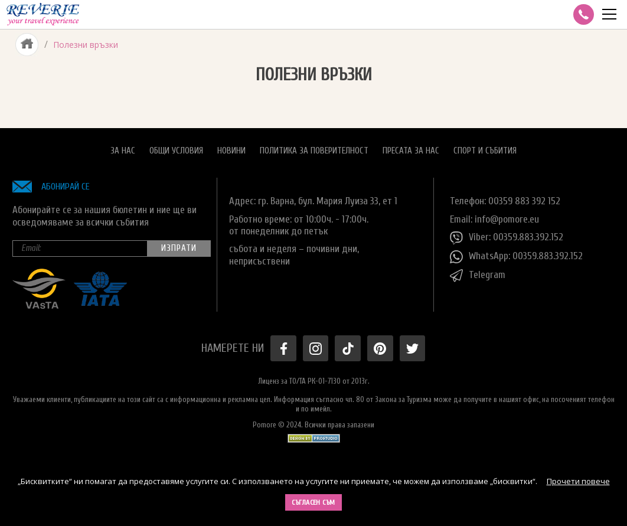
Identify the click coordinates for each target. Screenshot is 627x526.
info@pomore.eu (507, 219)
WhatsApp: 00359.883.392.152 (516, 256)
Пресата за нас (411, 151)
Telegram (477, 275)
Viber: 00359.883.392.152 (506, 237)
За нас (122, 151)
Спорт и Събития (485, 151)
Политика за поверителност (314, 151)
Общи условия (176, 151)
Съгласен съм (313, 502)
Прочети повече (578, 481)
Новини (231, 151)
